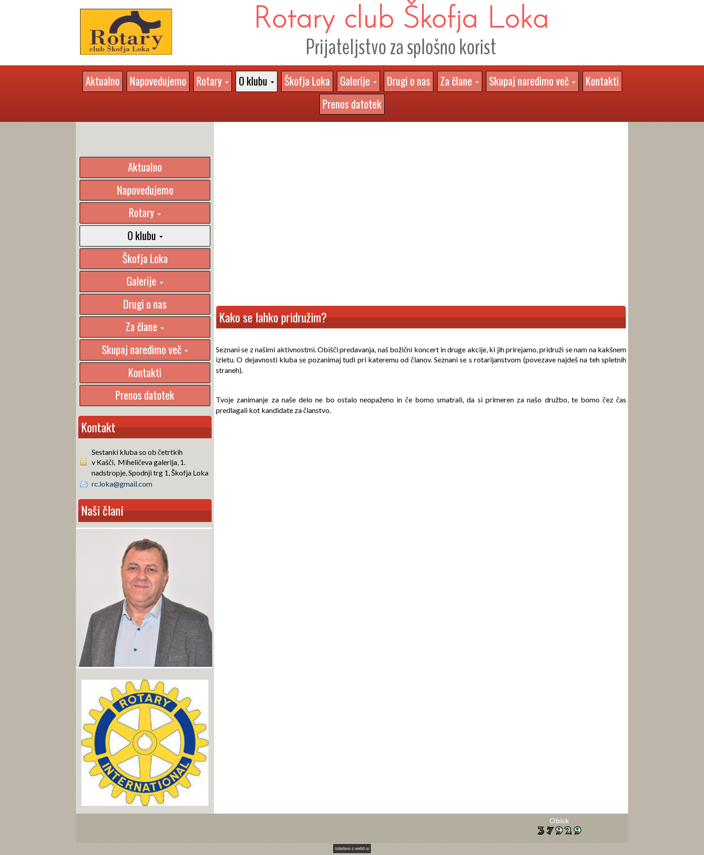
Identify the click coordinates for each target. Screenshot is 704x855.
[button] (212, 81)
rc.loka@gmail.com (122, 483)
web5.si (362, 848)
